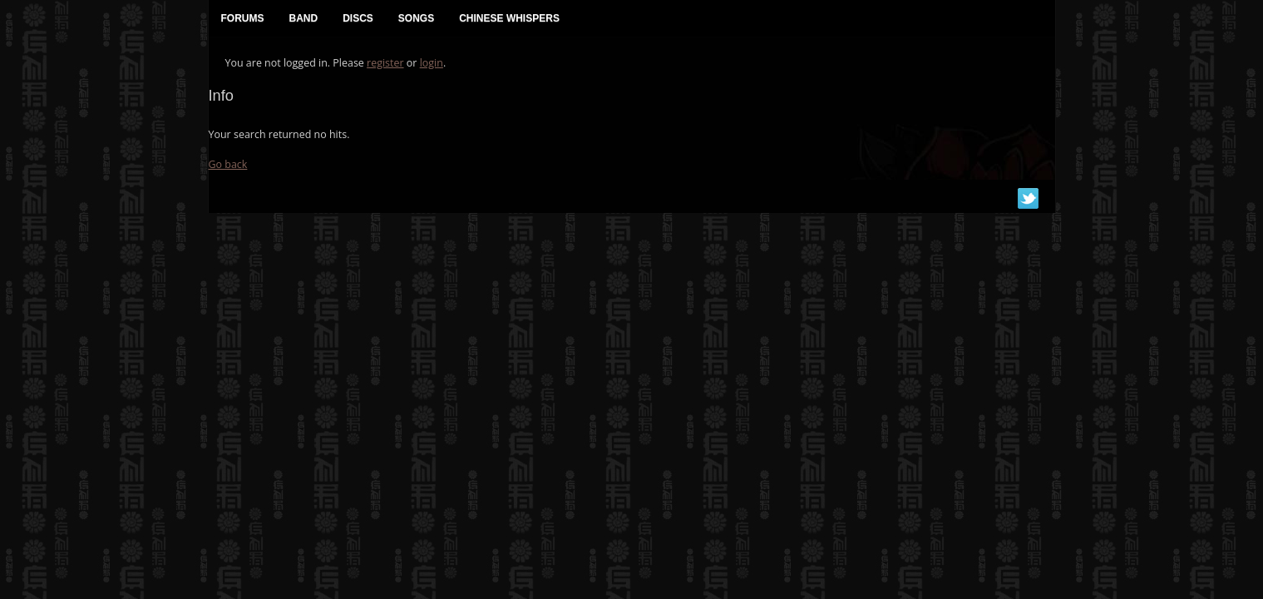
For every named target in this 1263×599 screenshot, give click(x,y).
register (385, 63)
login (431, 63)
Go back (228, 164)
